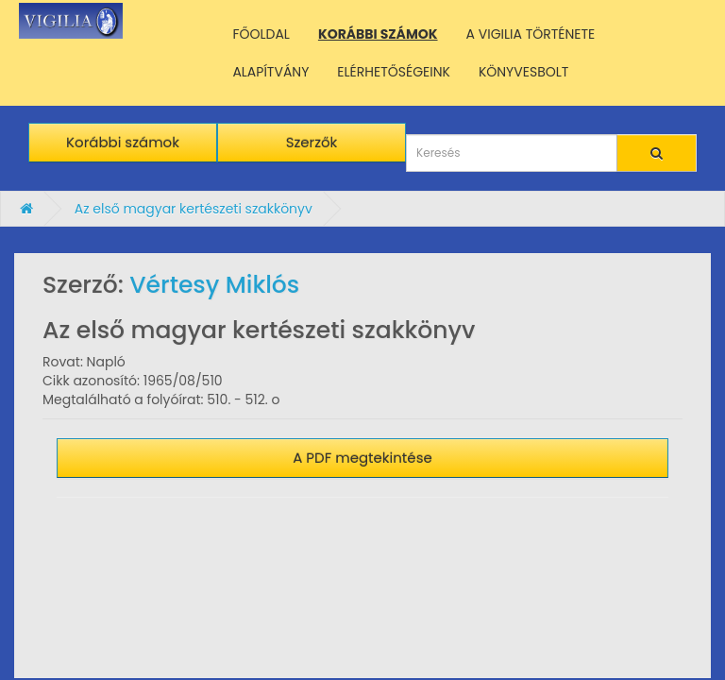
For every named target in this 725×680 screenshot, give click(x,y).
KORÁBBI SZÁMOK (378, 34)
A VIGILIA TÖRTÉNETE (531, 34)
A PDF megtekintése (362, 458)
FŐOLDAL (261, 34)
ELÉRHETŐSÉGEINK (393, 71)
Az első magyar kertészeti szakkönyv (193, 208)
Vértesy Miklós (214, 284)
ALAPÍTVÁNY (270, 71)
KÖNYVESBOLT (523, 71)
